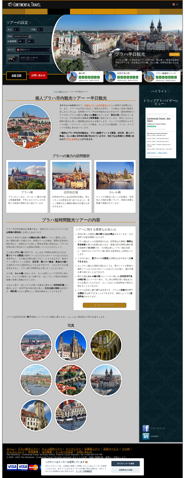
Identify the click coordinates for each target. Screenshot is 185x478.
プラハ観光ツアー (61, 92)
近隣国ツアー (92, 448)
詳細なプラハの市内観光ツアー (98, 105)
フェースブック (158, 428)
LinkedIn (155, 436)
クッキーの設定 (64, 451)
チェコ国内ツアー (52, 448)
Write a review (162, 153)
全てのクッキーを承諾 (125, 464)
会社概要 (116, 4)
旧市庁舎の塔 (123, 73)
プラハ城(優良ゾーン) (165, 73)
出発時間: (12, 42)
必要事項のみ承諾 (125, 470)
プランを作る (72, 139)
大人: (9, 29)
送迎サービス (111, 448)
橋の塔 (82, 73)
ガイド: (11, 50)
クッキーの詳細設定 (84, 471)
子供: (33, 29)
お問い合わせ (129, 4)
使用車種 (106, 4)
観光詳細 (174, 54)
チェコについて (16, 451)
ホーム (10, 448)
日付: (9, 36)
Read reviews (151, 153)
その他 (126, 448)
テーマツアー (73, 448)
